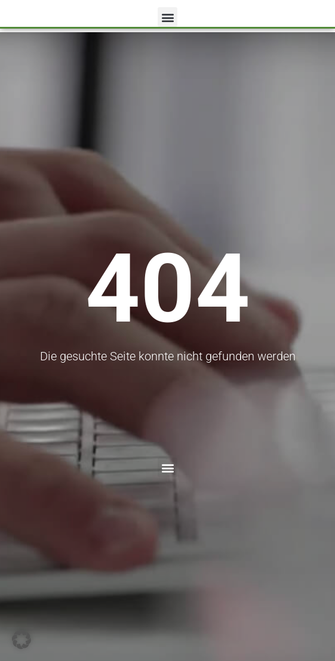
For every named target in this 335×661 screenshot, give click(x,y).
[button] (167, 17)
